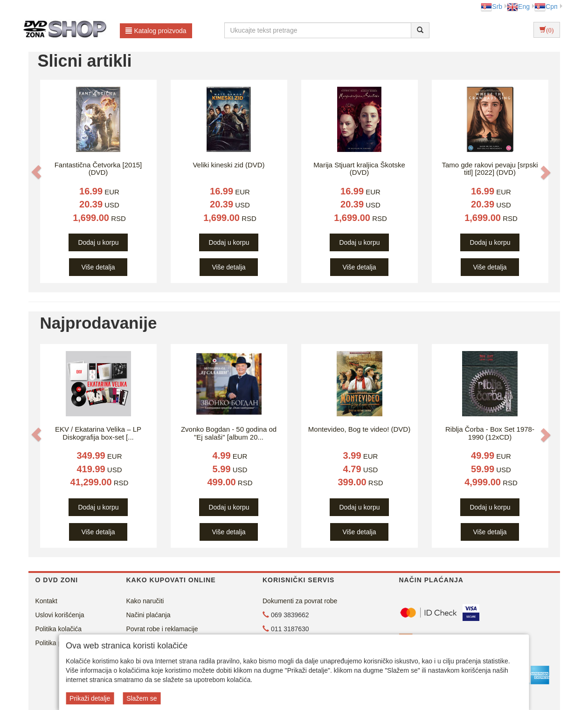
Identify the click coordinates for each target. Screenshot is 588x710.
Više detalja (98, 267)
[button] (36, 172)
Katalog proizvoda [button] (156, 30)
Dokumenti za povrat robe (300, 601)
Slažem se (141, 698)
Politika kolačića (58, 629)
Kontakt (46, 601)
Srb (491, 6)
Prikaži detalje (89, 698)
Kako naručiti (145, 601)
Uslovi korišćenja (59, 615)
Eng (518, 6)
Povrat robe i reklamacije (162, 629)
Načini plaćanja (148, 615)
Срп (545, 6)
